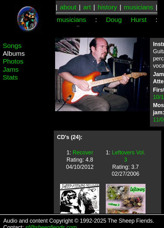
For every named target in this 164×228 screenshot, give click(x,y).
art (87, 7)
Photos (13, 61)
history (107, 7)
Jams (10, 69)
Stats (10, 77)
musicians (138, 7)
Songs (12, 45)
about (68, 7)
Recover (83, 152)
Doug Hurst (126, 19)
